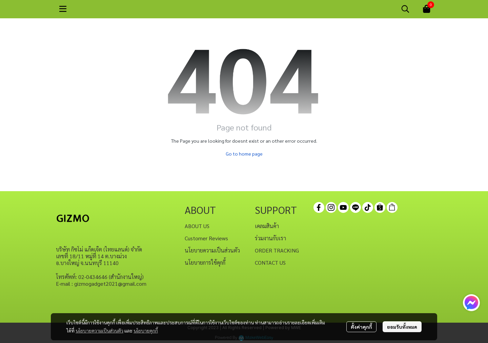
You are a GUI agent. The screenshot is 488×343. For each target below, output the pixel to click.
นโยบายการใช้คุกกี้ (205, 262)
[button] (405, 9)
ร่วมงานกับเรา (270, 238)
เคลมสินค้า (267, 225)
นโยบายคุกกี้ (146, 330)
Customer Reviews (206, 238)
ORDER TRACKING (277, 250)
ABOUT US (197, 225)
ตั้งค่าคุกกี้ (361, 327)
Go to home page (244, 153)
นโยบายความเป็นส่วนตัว (99, 330)
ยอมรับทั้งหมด (402, 327)
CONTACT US (270, 262)
